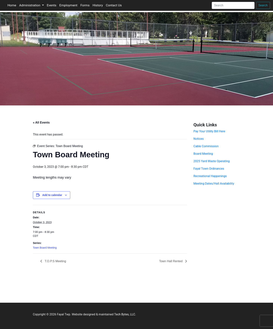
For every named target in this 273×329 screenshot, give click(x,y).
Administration (30, 5)
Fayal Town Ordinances (208, 168)
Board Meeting (203, 153)
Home (11, 5)
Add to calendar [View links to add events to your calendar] (52, 195)
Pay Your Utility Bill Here (209, 131)
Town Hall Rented (171, 261)
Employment (68, 5)
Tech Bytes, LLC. (125, 314)
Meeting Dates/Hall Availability (213, 183)
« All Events (41, 122)
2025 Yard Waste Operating (211, 161)
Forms (84, 5)
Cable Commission (205, 146)
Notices (198, 139)
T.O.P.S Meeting (55, 261)
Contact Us (114, 5)
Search (263, 5)
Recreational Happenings (210, 176)
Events (51, 5)
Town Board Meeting (45, 247)
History (98, 5)
